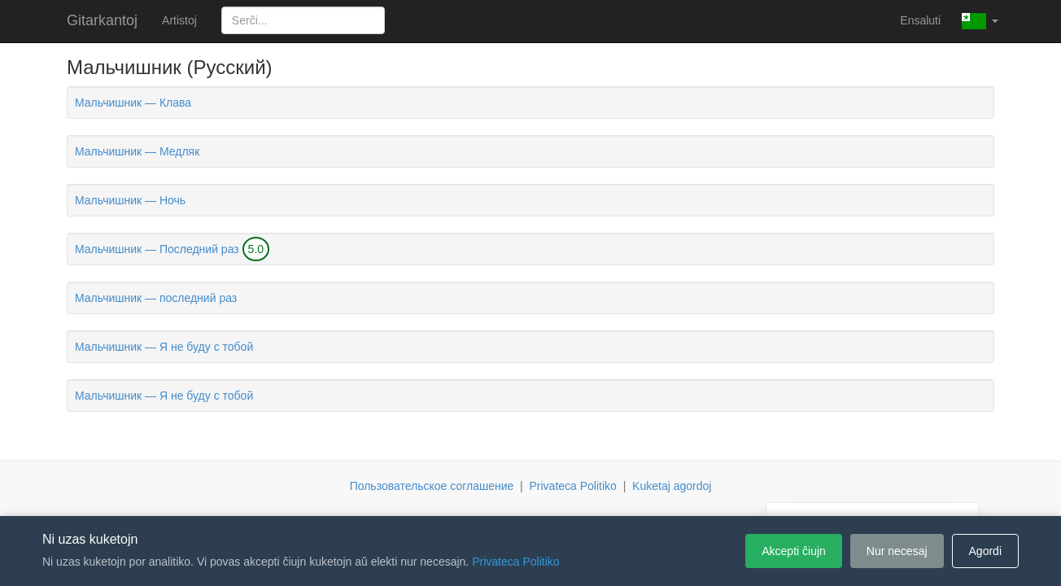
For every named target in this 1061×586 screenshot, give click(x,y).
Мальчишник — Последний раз (157, 249)
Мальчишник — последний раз (156, 297)
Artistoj (179, 20)
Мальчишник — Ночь (130, 200)
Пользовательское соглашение (432, 485)
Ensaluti (920, 20)
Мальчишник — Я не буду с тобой (164, 346)
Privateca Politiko (572, 485)
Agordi (985, 551)
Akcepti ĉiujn (794, 551)
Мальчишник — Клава (133, 102)
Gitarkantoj (102, 20)
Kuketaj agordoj (671, 485)
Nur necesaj (897, 551)
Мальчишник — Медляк (137, 151)
